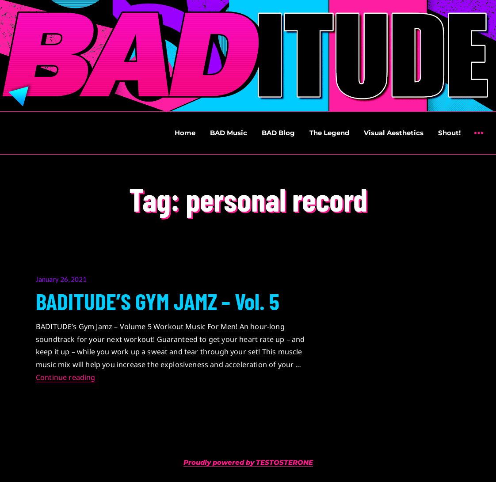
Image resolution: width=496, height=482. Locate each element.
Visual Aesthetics (394, 133)
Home (185, 133)
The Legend (329, 133)
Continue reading (65, 377)
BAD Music (228, 133)
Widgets (478, 139)
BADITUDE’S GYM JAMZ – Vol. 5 (157, 301)
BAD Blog (278, 133)
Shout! (449, 133)
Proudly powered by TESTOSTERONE (248, 462)
